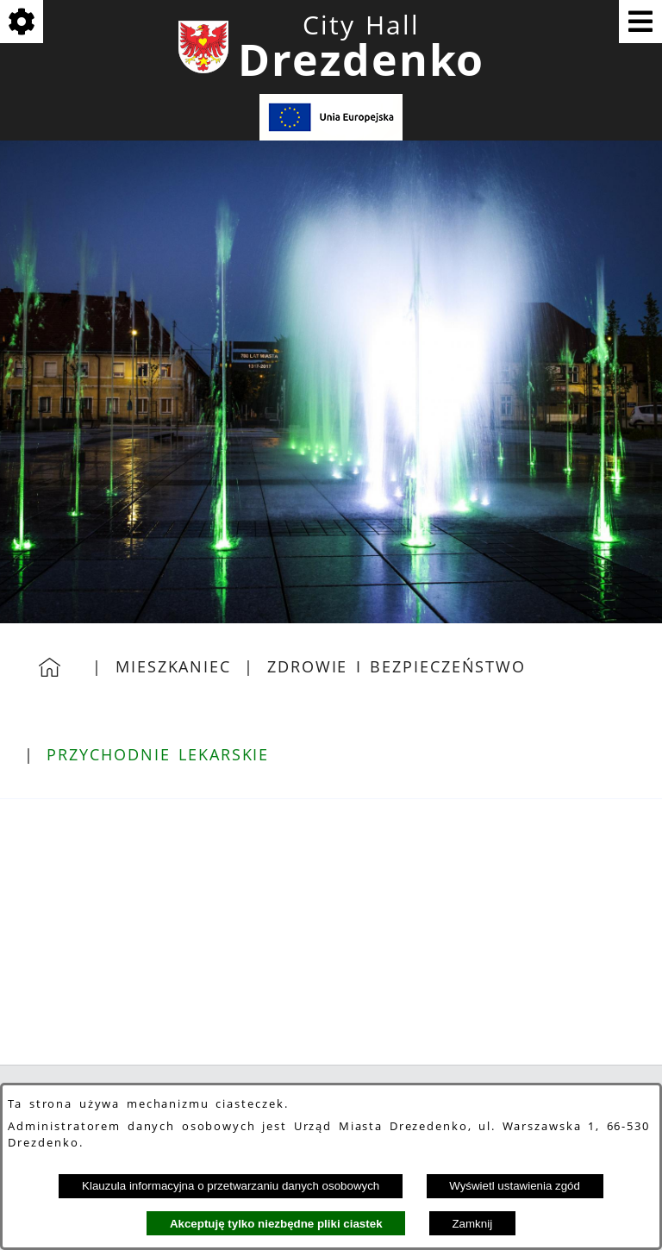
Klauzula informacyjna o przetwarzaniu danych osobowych (230, 1185)
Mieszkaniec (173, 666)
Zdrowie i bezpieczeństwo (396, 666)
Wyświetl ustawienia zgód (514, 1185)
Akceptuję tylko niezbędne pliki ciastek (276, 1223)
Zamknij (472, 1223)
